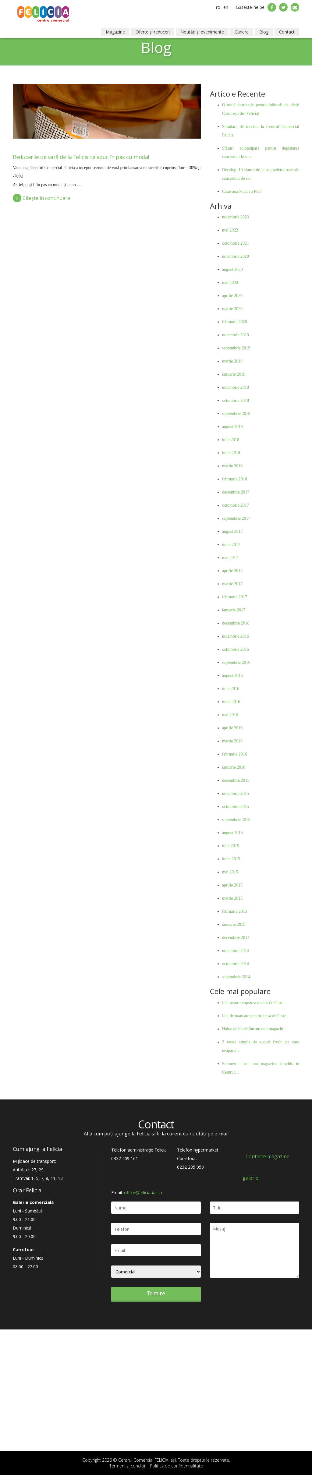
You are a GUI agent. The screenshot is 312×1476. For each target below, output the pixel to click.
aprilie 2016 (232, 728)
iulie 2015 (230, 846)
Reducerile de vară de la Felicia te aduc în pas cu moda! (81, 157)
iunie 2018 (231, 453)
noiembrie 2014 (235, 950)
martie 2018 (232, 466)
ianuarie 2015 (234, 924)
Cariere (242, 32)
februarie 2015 (234, 911)
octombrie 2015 (235, 806)
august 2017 (232, 531)
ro (218, 7)
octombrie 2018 (235, 400)
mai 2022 (230, 230)
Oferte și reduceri (153, 32)
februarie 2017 (234, 597)
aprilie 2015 (232, 885)
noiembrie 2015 (235, 793)
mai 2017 (230, 557)
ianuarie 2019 (234, 374)
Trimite (156, 1293)
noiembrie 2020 (235, 256)
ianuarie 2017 (234, 610)
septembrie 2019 (236, 348)
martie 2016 (232, 741)
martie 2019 (232, 361)
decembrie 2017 (236, 492)
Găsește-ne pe (250, 7)
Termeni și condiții (127, 1467)
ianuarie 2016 (234, 767)
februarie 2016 (234, 754)
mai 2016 (230, 715)
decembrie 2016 (236, 623)
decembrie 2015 (236, 780)
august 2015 (232, 832)
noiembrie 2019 (235, 335)
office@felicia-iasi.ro (144, 1192)
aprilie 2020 (232, 295)
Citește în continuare (41, 198)
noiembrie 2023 (235, 217)
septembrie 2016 (236, 662)
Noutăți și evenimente (202, 32)
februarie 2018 (234, 479)
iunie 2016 (231, 701)
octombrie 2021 (235, 243)
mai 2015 (230, 872)
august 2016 (232, 675)
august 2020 (232, 269)
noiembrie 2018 (235, 387)
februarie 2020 (234, 322)
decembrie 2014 (236, 937)
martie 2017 (232, 584)
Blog (263, 32)
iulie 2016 (230, 688)
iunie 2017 (231, 544)
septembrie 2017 (236, 518)
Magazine (115, 32)
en (225, 7)
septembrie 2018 (236, 413)
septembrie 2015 (236, 819)
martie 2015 (232, 898)
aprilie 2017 (232, 570)
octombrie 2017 (235, 505)
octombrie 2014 (235, 963)
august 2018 (232, 426)
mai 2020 (230, 282)
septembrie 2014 (236, 977)
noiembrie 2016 (235, 636)
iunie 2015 (231, 859)
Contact (287, 32)
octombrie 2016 (235, 649)
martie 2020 (232, 308)
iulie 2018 (230, 439)
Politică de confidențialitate (176, 1467)
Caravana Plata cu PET (241, 191)
